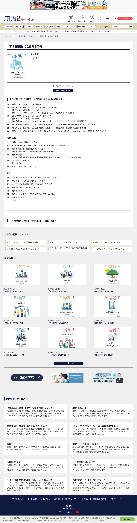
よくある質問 (32, 499)
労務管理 (8, 26)
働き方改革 (49, 26)
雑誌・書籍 (35, 58)
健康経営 (38, 26)
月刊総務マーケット (26, 36)
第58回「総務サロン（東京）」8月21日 (62, 31)
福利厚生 (29, 26)
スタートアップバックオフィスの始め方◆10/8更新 (69, 249)
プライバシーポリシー (117, 499)
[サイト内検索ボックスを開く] (131, 26)
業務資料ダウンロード (86, 26)
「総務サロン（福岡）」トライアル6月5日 (95, 31)
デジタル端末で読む (64, 90)
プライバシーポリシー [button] (98, 520)
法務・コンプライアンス (65, 26)
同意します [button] (127, 519)
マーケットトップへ (72, 363)
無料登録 (127, 18)
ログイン (110, 18)
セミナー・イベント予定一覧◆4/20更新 (22, 242)
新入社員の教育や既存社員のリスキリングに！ (25, 249)
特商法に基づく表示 (99, 499)
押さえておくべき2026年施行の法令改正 (65, 242)
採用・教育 (18, 26)
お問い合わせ (45, 499)
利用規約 (85, 499)
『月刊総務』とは (18, 499)
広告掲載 (57, 499)
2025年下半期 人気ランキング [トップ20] (108, 249)
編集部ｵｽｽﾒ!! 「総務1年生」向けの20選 (108, 242)
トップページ (9, 36)
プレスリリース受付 (71, 499)
